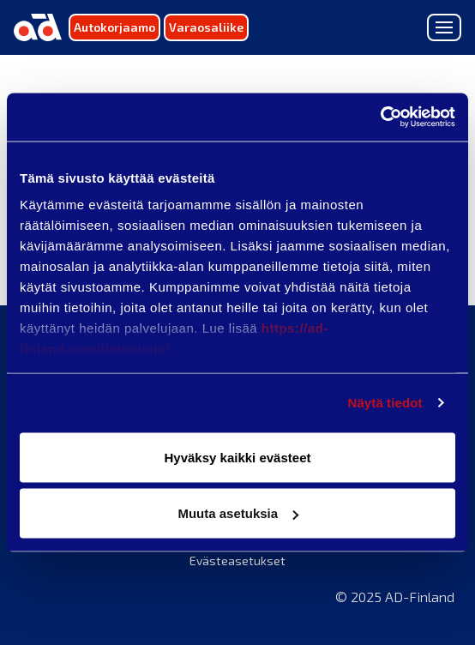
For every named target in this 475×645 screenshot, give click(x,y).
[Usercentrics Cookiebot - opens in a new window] (380, 117)
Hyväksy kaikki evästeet (238, 456)
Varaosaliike (206, 27)
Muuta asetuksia (237, 513)
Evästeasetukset (237, 560)
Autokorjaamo (114, 27)
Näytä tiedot (385, 402)
